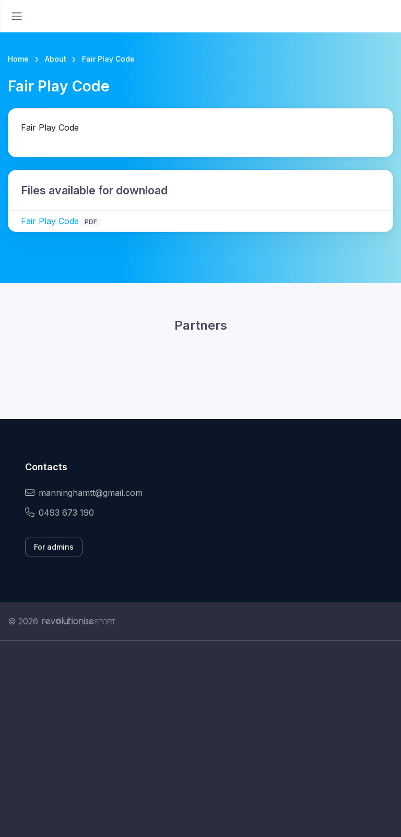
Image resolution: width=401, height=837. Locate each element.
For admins (54, 546)
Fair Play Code (50, 221)
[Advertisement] (200, 739)
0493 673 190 (59, 512)
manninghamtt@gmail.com (84, 492)
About (55, 58)
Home (18, 58)
